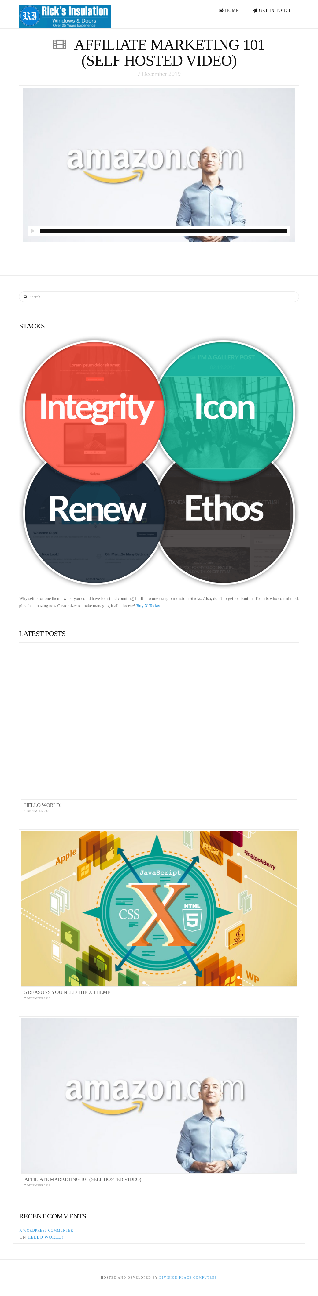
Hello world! (45, 1237)
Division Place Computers (188, 1277)
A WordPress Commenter (46, 1230)
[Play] (32, 231)
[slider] (163, 231)
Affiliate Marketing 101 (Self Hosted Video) (169, 52)
